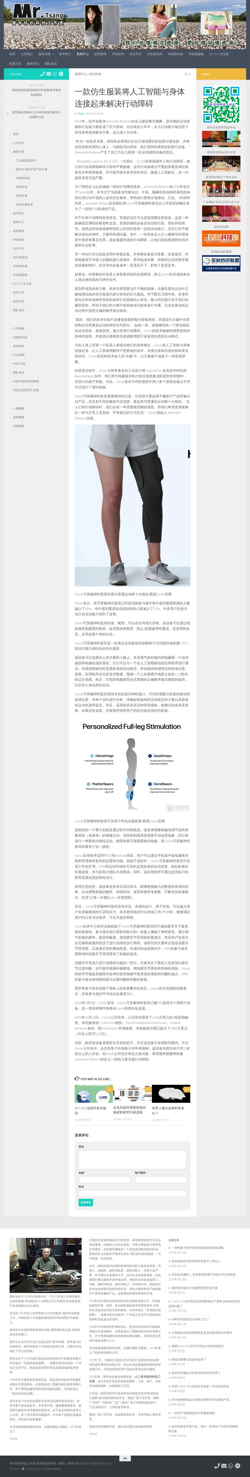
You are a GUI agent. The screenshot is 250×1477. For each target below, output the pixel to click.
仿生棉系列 (154, 54)
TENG (81, 113)
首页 (12, 54)
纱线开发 (21, 195)
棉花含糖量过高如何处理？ (189, 1359)
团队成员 (51, 63)
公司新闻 (19, 328)
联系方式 (15, 63)
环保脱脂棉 (196, 54)
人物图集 (19, 408)
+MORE (14, 1439)
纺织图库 (100, 54)
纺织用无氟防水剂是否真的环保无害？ (196, 1373)
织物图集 (19, 426)
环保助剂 (118, 54)
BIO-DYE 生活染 (219, 54)
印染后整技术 (24, 204)
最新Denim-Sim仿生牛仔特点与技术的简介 (198, 1346)
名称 (82, 1173)
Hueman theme (53, 1468)
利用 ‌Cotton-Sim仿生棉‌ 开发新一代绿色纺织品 (200, 1386)
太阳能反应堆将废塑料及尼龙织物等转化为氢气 (202, 1332)
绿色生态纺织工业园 (26, 390)
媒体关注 (33, 63)
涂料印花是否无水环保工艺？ (190, 1319)
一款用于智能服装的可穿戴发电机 (193, 1413)
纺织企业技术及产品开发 (32, 169)
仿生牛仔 (136, 54)
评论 (81, 1147)
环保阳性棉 (175, 54)
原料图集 (19, 417)
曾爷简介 (65, 54)
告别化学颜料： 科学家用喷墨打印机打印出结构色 (204, 1274)
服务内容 (45, 54)
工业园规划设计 (26, 160)
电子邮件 (141, 1173)
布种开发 (21, 187)
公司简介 (27, 54)
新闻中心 (83, 54)
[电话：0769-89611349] (42, 74)
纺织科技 (95, 74)
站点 (81, 1186)
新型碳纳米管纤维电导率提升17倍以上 (196, 1261)
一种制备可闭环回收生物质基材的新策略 (198, 1248)
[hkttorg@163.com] (48, 74)
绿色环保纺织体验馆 (26, 381)
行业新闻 (19, 355)
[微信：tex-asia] (54, 74)
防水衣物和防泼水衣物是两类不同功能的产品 (200, 1399)
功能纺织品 (23, 178)
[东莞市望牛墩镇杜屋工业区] (61, 74)
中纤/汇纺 (19, 363)
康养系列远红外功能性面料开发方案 (195, 1288)
